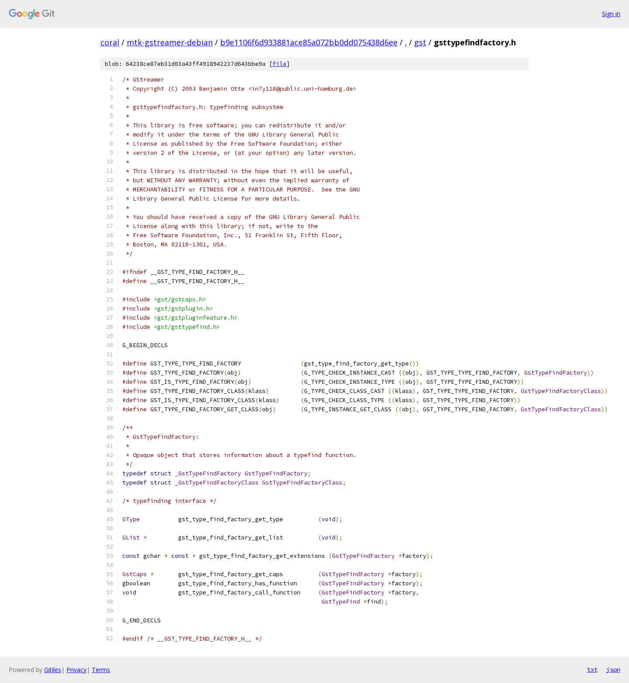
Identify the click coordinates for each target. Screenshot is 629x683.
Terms (101, 670)
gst (420, 42)
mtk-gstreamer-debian (170, 42)
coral (109, 42)
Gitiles (52, 670)
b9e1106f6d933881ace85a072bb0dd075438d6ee (308, 42)
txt (592, 669)
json (613, 669)
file (280, 64)
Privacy (76, 670)
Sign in (611, 14)
